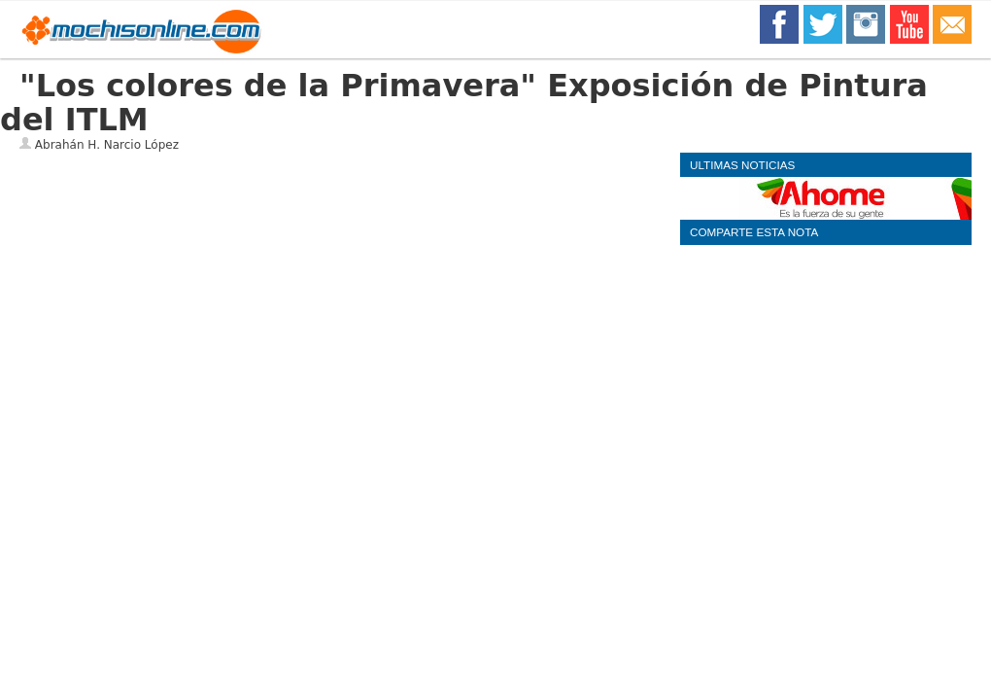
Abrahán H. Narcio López (107, 145)
